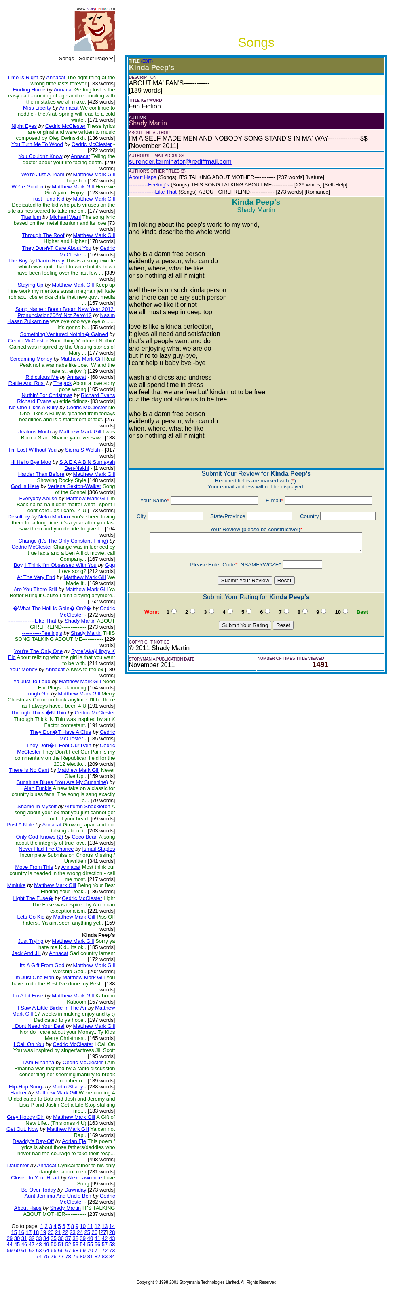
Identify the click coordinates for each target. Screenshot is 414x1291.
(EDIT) (147, 61)
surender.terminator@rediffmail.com (180, 161)
